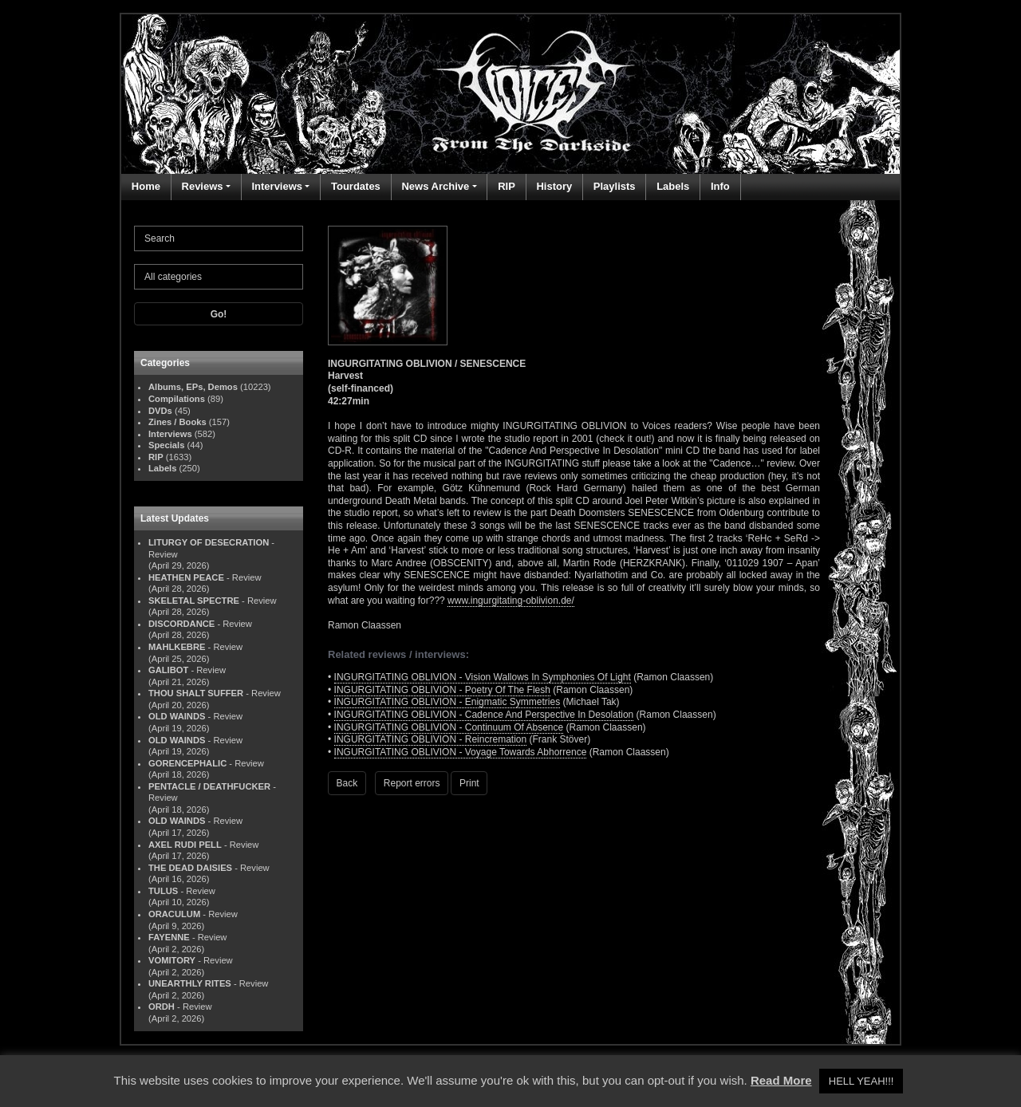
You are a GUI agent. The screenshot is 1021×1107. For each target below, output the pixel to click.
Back (347, 783)
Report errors (412, 783)
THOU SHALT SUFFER (195, 693)
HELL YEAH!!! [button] (861, 1081)
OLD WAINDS (176, 716)
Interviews (276, 186)
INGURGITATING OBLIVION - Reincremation (430, 739)
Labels (672, 186)
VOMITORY (171, 960)
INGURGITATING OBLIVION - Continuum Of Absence (449, 727)
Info (720, 186)
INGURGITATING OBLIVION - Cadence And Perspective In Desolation (484, 714)
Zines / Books (177, 422)
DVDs (160, 411)
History (554, 186)
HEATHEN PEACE (186, 577)
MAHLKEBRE (176, 647)
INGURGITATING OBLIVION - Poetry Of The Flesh (442, 689)
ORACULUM (174, 914)
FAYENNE (169, 937)
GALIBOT (168, 670)
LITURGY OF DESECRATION (208, 542)
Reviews (202, 186)
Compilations (176, 399)
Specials (166, 445)
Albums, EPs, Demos (193, 387)
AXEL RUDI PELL (185, 844)
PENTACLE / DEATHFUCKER (209, 786)
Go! (219, 314)
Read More (781, 1080)
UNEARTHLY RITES (189, 983)
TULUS (163, 891)
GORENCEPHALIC (187, 763)
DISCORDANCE (181, 623)
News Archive (435, 186)
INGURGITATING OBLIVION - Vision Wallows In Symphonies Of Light (482, 677)
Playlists (614, 186)
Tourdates (355, 186)
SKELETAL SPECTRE (193, 600)
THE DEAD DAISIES (190, 868)
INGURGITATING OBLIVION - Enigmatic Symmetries (447, 701)
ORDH (161, 1006)
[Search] (218, 238)
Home (146, 186)
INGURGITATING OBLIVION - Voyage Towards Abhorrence (460, 752)
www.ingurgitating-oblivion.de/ (510, 600)
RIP (506, 186)
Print (469, 783)
